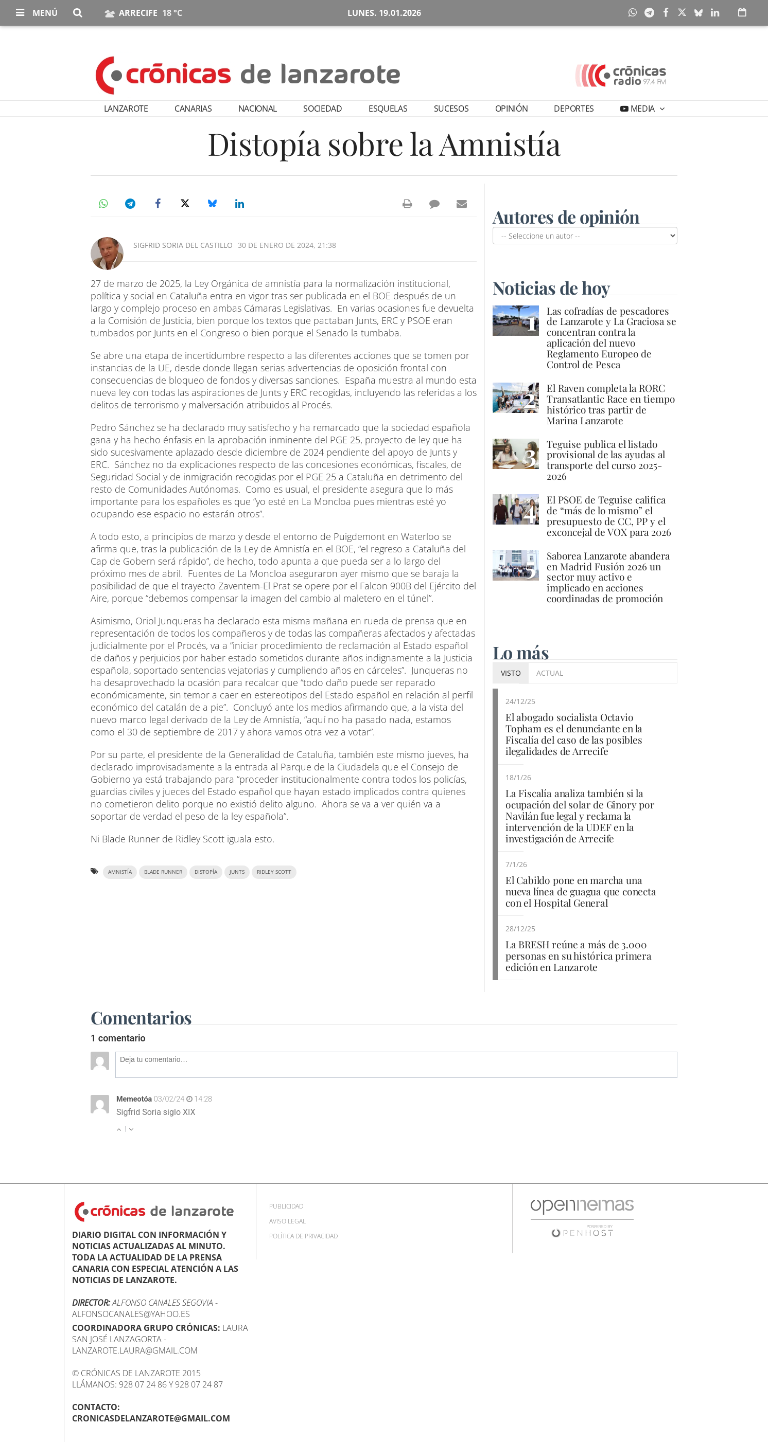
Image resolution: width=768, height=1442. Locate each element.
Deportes (574, 108)
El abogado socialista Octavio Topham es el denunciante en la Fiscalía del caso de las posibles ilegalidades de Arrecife (573, 734)
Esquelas (388, 108)
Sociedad (322, 108)
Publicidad (286, 1206)
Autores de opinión (566, 216)
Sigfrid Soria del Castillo (183, 245)
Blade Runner (163, 872)
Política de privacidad (303, 1236)
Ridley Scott (274, 872)
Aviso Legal (287, 1221)
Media (643, 108)
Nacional (257, 108)
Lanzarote (126, 108)
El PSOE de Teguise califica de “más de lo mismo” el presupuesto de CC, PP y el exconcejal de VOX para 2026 (609, 515)
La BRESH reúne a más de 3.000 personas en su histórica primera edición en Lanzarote (578, 956)
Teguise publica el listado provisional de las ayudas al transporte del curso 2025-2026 (606, 460)
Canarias (193, 108)
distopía (206, 872)
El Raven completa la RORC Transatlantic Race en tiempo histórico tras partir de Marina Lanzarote (611, 404)
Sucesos (451, 108)
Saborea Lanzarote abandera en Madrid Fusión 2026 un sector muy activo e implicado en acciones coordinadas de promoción (608, 577)
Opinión (511, 108)
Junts (237, 872)
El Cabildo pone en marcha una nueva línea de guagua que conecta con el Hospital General (580, 891)
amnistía (120, 872)
